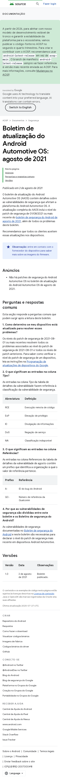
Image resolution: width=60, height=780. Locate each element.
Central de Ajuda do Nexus (16, 719)
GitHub (6, 651)
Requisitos (8, 626)
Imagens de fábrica (12, 641)
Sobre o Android (11, 751)
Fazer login (49, 3)
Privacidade (22, 756)
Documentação (14, 13)
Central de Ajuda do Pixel (15, 714)
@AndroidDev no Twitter (15, 670)
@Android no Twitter (13, 665)
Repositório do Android (14, 621)
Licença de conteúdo (44, 593)
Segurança (33, 120)
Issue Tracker (9, 739)
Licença (8, 756)
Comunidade (29, 751)
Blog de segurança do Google (18, 680)
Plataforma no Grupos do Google (19, 685)
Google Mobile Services (14, 729)
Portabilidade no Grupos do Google (20, 695)
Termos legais (47, 751)
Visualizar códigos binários (16, 636)
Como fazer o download (15, 631)
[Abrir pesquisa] (38, 4)
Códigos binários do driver (16, 646)
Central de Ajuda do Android (17, 709)
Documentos (18, 120)
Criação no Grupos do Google (18, 690)
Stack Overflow (10, 734)
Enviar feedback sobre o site (19, 761)
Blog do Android (11, 675)
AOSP (5, 120)
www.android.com (12, 724)
